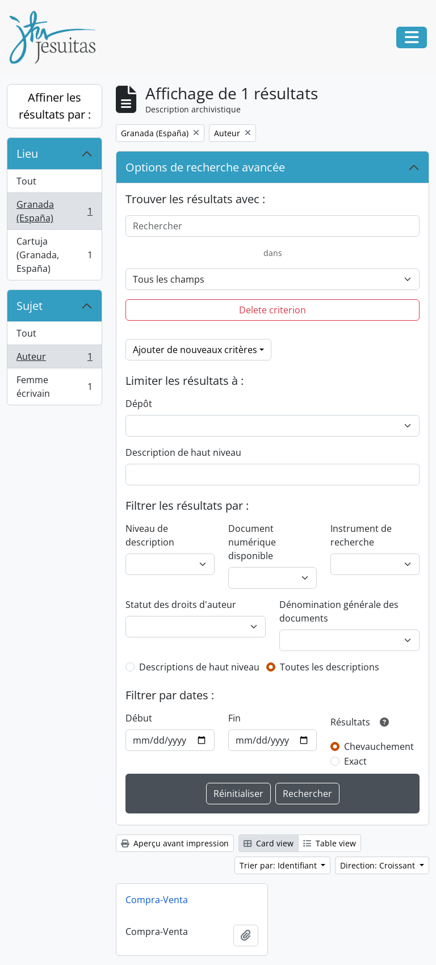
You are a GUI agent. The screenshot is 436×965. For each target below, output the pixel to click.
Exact (355, 761)
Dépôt (138, 403)
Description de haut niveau (183, 452)
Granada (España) (54, 211)
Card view (269, 843)
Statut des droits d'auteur (180, 604)
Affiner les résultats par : (55, 106)
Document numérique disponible (252, 542)
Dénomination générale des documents (339, 611)
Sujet (29, 305)
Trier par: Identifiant (279, 865)
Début (138, 718)
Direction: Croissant (378, 865)
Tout (26, 181)
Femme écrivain (54, 387)
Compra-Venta (156, 899)
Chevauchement (379, 746)
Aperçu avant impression (175, 843)
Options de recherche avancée (205, 167)
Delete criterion (272, 310)
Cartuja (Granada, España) (54, 255)
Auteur (54, 359)
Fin (234, 718)
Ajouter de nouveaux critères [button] (195, 349)
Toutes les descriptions (329, 667)
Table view (329, 843)
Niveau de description (149, 535)
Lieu (27, 153)
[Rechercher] (272, 226)
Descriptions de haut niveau (199, 667)
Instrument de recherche (361, 535)
